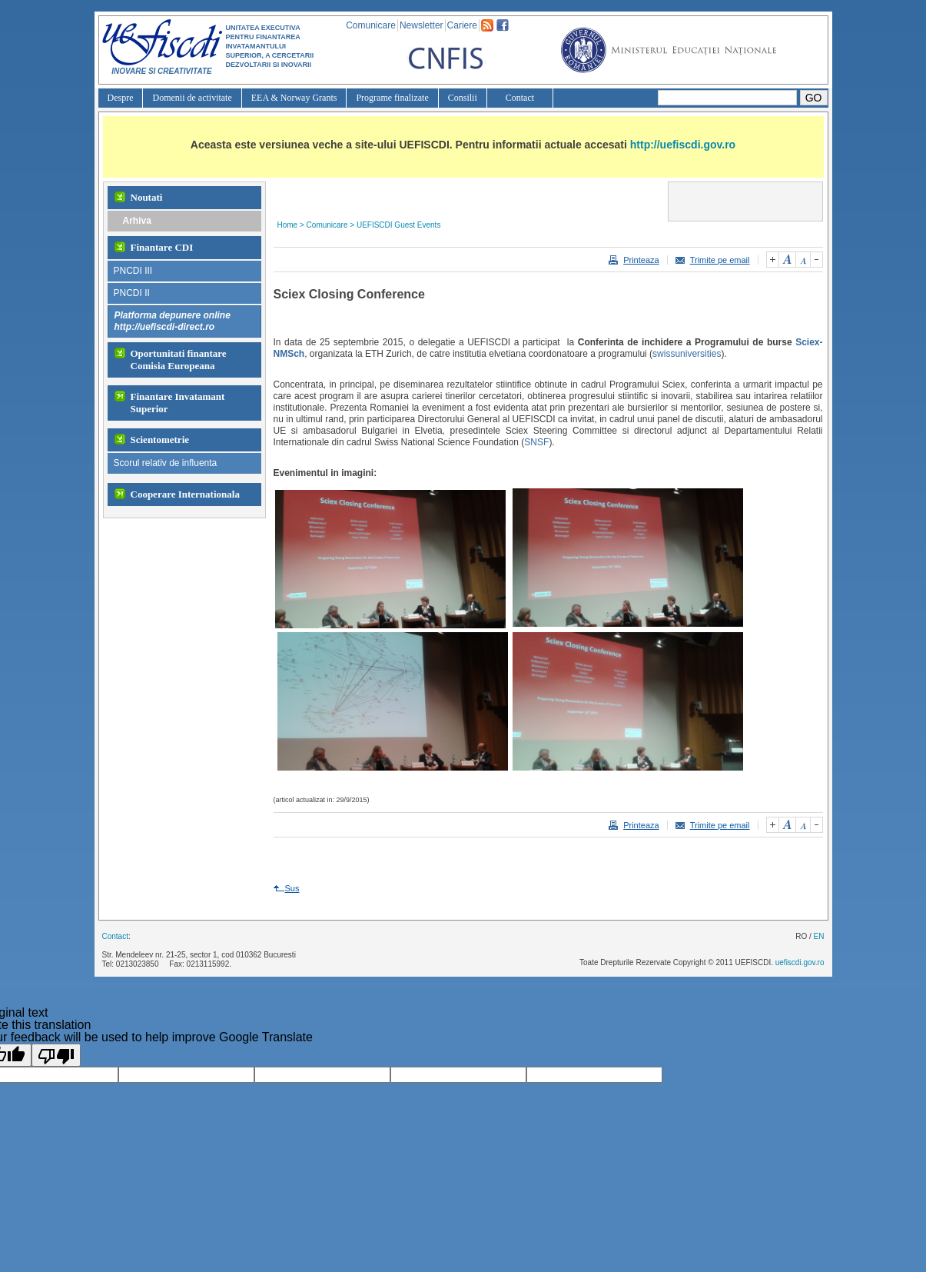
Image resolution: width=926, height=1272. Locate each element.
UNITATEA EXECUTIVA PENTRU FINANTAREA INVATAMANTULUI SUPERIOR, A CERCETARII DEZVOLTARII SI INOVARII (270, 46)
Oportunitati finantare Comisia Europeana (179, 359)
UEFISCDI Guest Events (398, 225)
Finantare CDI (162, 247)
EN (819, 936)
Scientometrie (160, 439)
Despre (121, 97)
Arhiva (137, 220)
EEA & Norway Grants (294, 97)
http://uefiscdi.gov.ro (682, 144)
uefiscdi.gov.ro (800, 962)
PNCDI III (133, 270)
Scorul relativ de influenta (165, 463)
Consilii (462, 97)
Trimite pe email (720, 260)
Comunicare (371, 25)
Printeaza (641, 260)
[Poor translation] (56, 1055)
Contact (520, 97)
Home (287, 225)
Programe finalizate (392, 97)
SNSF (536, 442)
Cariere (462, 25)
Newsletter (421, 25)
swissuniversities (686, 353)
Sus (292, 888)
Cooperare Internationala (185, 494)
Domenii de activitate (191, 97)
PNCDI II (132, 293)
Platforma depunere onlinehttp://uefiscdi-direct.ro (173, 321)
